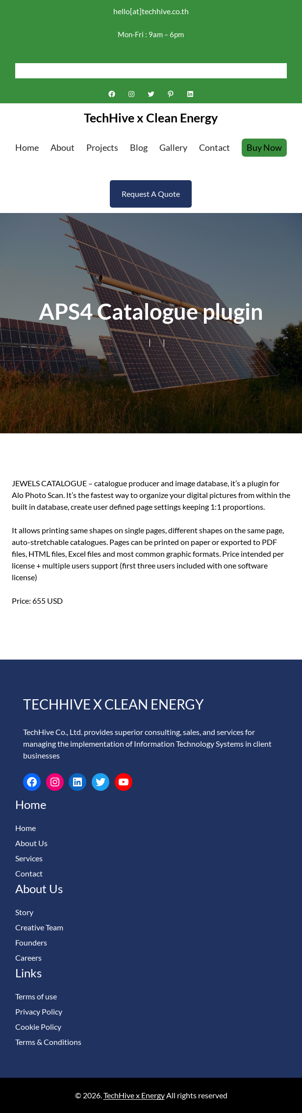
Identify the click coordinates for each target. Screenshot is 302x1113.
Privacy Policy (38, 1011)
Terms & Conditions (48, 1041)
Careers (28, 957)
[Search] (279, 70)
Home (25, 827)
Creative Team (39, 927)
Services (29, 858)
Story (24, 912)
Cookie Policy (38, 1026)
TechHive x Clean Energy (151, 117)
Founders (31, 942)
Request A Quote (151, 193)
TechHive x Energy (134, 1095)
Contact (29, 873)
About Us (31, 843)
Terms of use (36, 996)
